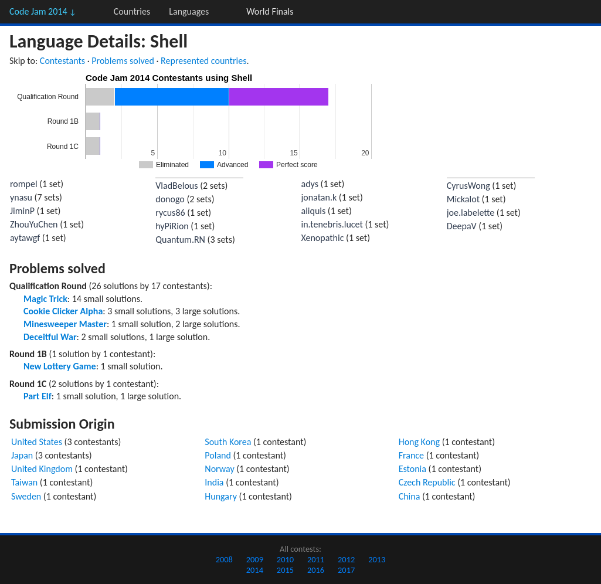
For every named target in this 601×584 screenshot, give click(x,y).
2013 (376, 559)
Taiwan (24, 482)
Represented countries (203, 60)
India (214, 482)
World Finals (269, 11)
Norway (219, 468)
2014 (254, 570)
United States (36, 441)
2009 (254, 559)
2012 (346, 559)
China (409, 496)
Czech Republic (427, 482)
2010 (285, 559)
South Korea (228, 441)
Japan (22, 455)
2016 (315, 570)
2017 (346, 570)
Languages (189, 11)
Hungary (221, 496)
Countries (132, 11)
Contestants (62, 60)
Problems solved (122, 60)
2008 (224, 559)
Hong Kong (419, 441)
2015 (285, 570)
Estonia (412, 468)
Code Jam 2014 (42, 11)
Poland (218, 455)
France (411, 455)
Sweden (26, 496)
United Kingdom (42, 468)
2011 (315, 559)
